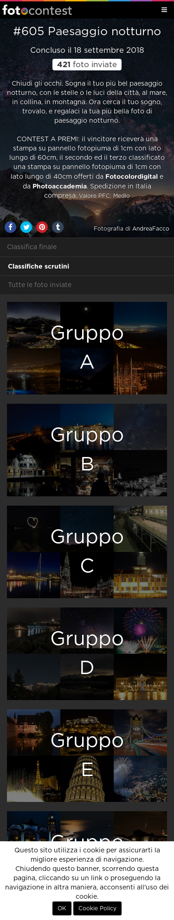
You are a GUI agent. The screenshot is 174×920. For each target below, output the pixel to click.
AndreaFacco (150, 229)
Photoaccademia (59, 186)
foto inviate (87, 65)
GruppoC (87, 551)
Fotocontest (37, 10)
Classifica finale (32, 247)
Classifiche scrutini (38, 266)
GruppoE (87, 755)
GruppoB (87, 450)
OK (62, 908)
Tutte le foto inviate (39, 285)
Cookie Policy (97, 908)
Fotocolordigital (131, 176)
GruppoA (87, 348)
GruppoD (87, 653)
